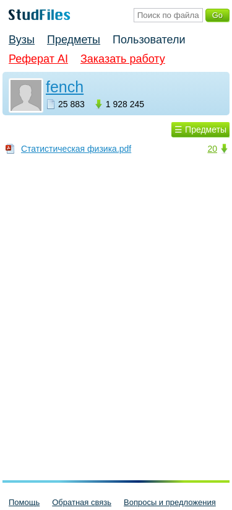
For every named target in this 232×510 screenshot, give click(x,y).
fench (65, 86)
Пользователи (149, 39)
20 (212, 149)
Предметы (73, 39)
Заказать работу (122, 59)
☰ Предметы (200, 129)
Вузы (22, 39)
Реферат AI (38, 59)
